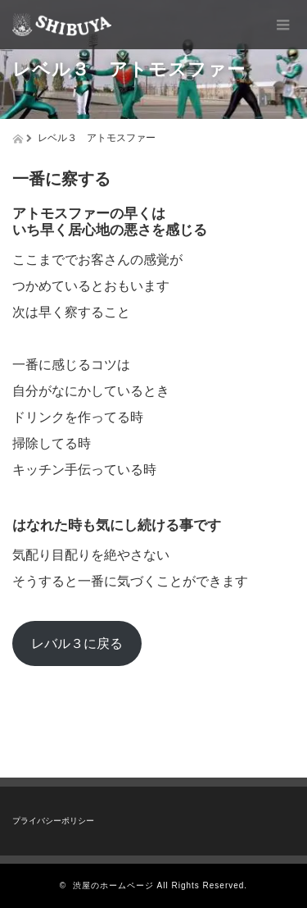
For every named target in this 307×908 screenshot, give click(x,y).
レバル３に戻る (77, 643)
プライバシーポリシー (53, 820)
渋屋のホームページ (113, 885)
